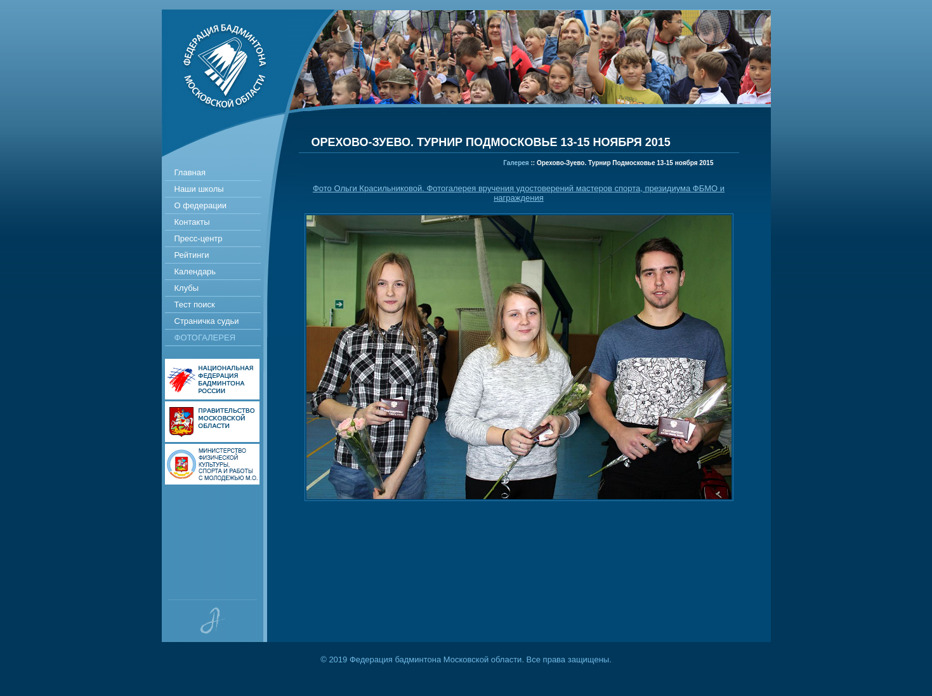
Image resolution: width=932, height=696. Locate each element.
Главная (190, 172)
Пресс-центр (198, 238)
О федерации (200, 205)
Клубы (186, 288)
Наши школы (199, 189)
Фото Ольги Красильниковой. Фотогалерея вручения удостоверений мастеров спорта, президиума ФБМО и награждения (519, 193)
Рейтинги (191, 255)
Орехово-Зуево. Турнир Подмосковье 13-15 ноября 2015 (625, 162)
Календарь (195, 271)
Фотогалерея (205, 337)
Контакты (192, 222)
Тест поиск (194, 304)
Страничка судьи (206, 321)
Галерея (515, 162)
